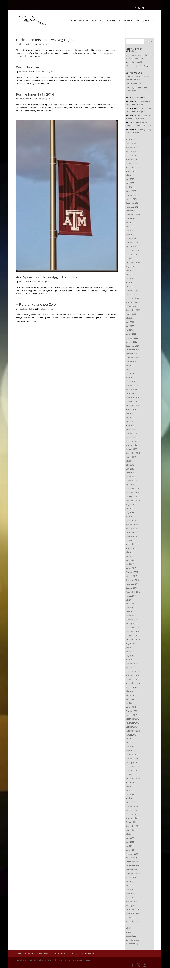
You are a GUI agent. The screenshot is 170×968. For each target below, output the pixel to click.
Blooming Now (48, 71)
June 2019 (130, 465)
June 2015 (130, 651)
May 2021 (130, 373)
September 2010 (133, 874)
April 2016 (130, 611)
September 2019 (133, 453)
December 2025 (132, 155)
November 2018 (132, 492)
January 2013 (131, 762)
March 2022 (131, 334)
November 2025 (132, 159)
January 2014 (131, 715)
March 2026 (131, 143)
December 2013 (132, 719)
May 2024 (130, 230)
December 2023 (132, 250)
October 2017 (131, 540)
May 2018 (130, 512)
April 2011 (130, 846)
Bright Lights (96, 21)
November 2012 (132, 770)
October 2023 (131, 258)
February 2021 (132, 385)
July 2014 (129, 691)
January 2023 (131, 294)
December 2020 (132, 393)
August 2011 (131, 830)
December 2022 (132, 298)
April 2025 (130, 187)
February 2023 (132, 290)
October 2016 (131, 588)
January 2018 (131, 528)
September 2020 (133, 405)
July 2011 (129, 834)
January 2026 (131, 151)
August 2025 (131, 171)
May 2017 (130, 560)
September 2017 (133, 544)
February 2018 (132, 524)
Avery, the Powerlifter (135, 62)
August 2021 (131, 361)
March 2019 (131, 477)
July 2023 (129, 270)
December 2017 (132, 532)
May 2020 (130, 421)
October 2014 (131, 679)
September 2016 (133, 592)
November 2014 (132, 675)
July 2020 (129, 413)
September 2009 (133, 921)
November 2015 (132, 631)
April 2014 (130, 703)
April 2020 (130, 425)
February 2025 (132, 195)
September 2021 (133, 357)
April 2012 (130, 798)
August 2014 (131, 687)
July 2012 (129, 786)
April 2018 (130, 516)
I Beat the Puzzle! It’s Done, (137, 66)
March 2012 (131, 802)
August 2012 (131, 782)
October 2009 (131, 917)
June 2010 (130, 885)
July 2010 (129, 881)
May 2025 (130, 183)
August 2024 (131, 219)
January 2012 (131, 810)
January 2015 (131, 667)
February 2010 (132, 901)
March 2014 (131, 707)
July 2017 (129, 552)
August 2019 (131, 457)
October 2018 (131, 496)
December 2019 (132, 441)
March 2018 (131, 520)
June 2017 (130, 556)
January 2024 (131, 246)
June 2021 (130, 369)
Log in (128, 932)
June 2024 (130, 227)
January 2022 (131, 342)
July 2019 (129, 461)
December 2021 (132, 346)
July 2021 (129, 365)
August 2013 (131, 735)
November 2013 (132, 723)
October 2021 (131, 353)
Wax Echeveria (27, 67)
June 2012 (130, 790)
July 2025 (129, 175)
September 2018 (133, 500)
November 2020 (132, 397)
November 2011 (132, 818)
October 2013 (131, 727)
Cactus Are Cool (113, 21)
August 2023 (131, 266)
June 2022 (130, 322)
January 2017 (131, 576)
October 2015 (131, 635)
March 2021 (131, 381)
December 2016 (132, 580)
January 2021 (131, 389)
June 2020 (130, 417)
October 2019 (131, 449)
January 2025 (131, 199)
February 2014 (132, 711)
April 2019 (130, 473)
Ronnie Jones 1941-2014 (35, 94)
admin (21, 44)
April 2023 (130, 282)
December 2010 (132, 862)
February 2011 (132, 854)
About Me (83, 21)
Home (73, 21)
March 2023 (131, 286)
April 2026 (130, 139)
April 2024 (130, 234)
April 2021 (130, 377)
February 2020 (132, 433)
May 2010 (130, 889)
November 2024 (132, 207)
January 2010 (131, 905)
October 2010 (131, 870)
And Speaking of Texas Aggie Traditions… (48, 277)
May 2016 (130, 607)
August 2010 (131, 877)
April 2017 (130, 564)
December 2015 (132, 627)
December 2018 (132, 488)
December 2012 (132, 766)
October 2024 (131, 211)
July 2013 (129, 738)
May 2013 (130, 746)
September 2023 (133, 262)
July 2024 (129, 223)
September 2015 (133, 639)
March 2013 (131, 754)
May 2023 (130, 278)
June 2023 (130, 274)
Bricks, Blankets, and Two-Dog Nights (45, 39)
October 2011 (131, 822)
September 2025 (133, 167)
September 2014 (133, 683)
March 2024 (131, 238)
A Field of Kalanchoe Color (36, 304)
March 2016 (131, 615)
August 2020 (131, 409)
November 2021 (132, 349)
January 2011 (131, 858)
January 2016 (131, 623)
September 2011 (133, 826)
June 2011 (130, 838)
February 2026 (132, 147)
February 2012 (132, 806)
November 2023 (132, 254)
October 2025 (131, 163)
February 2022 (132, 338)
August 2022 (131, 314)
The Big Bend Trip (133, 83)
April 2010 (130, 893)
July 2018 (129, 508)
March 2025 (131, 191)
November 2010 (132, 866)
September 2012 (133, 778)
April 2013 (130, 750)
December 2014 (132, 671)
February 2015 (132, 663)
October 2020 (131, 401)
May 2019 (130, 469)
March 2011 (131, 850)
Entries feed (131, 936)
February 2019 (132, 481)
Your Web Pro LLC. (82, 960)
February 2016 (132, 619)
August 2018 (131, 504)
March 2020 (131, 429)
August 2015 (131, 643)
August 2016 (131, 596)
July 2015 (129, 647)
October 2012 (131, 774)
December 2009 (132, 909)
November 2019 (132, 445)
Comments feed (132, 940)
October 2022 (131, 306)
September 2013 (133, 731)
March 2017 (131, 568)
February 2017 (132, 572)
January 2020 (131, 437)
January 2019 (131, 484)
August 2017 (131, 548)
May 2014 (130, 699)
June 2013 (130, 742)
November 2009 (132, 913)
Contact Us (128, 21)
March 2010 (131, 897)
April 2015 (130, 659)
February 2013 (132, 758)
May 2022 (130, 326)
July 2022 (129, 318)
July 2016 (129, 600)
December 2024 (132, 203)
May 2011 (130, 842)
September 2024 (133, 215)
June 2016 (130, 604)
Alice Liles (23, 71)
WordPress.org (132, 943)
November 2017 (132, 536)
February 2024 (132, 242)
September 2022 (133, 310)
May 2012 (130, 794)
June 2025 (130, 179)
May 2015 (130, 655)
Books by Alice (142, 21)
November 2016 (132, 584)
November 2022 (132, 302)
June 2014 (130, 695)
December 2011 (132, 814)
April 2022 (130, 330)
